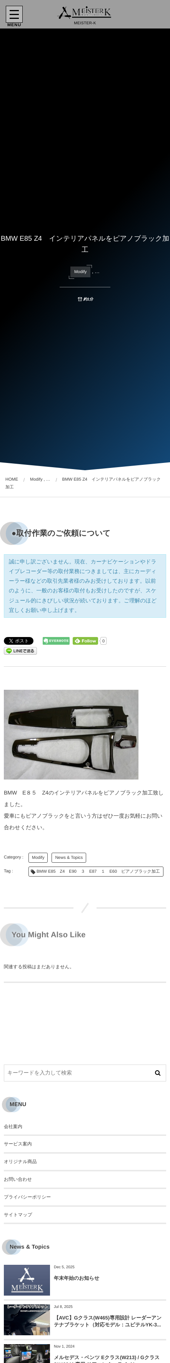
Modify (80, 272)
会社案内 (13, 1126)
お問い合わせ (18, 1179)
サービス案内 (18, 1144)
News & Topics (69, 857)
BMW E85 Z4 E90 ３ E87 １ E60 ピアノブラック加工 (98, 871)
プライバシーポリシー (27, 1197)
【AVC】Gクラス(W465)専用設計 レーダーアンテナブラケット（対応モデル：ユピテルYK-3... (108, 1321)
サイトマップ (18, 1214)
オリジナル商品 (20, 1161)
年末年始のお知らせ (76, 1278)
